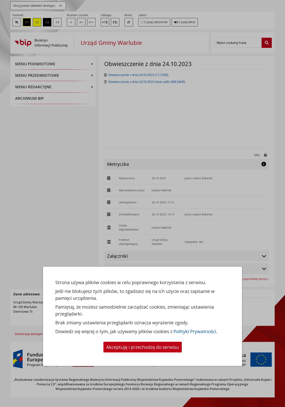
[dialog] (142, 203)
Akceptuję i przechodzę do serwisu (142, 347)
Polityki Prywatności (195, 331)
